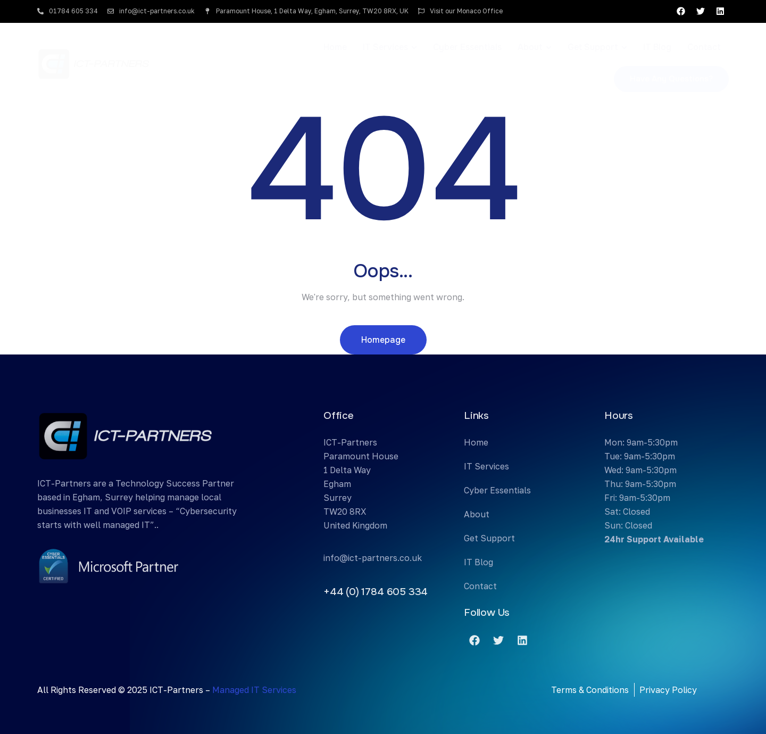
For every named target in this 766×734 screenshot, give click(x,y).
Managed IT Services (254, 689)
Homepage (383, 339)
